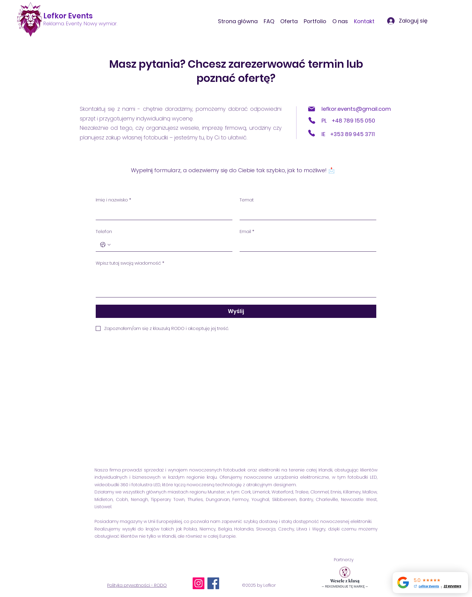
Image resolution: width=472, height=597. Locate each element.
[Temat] (306, 213)
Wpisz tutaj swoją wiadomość (130, 263)
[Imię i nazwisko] (162, 213)
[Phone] (312, 120)
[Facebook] (213, 583)
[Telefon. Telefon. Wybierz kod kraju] (105, 244)
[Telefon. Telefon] (170, 244)
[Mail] (311, 109)
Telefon (104, 231)
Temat (247, 200)
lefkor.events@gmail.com (356, 109)
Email (247, 231)
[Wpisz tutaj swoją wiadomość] (236, 283)
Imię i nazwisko (113, 200)
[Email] (306, 244)
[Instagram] (198, 583)
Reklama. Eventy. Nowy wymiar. (80, 23)
